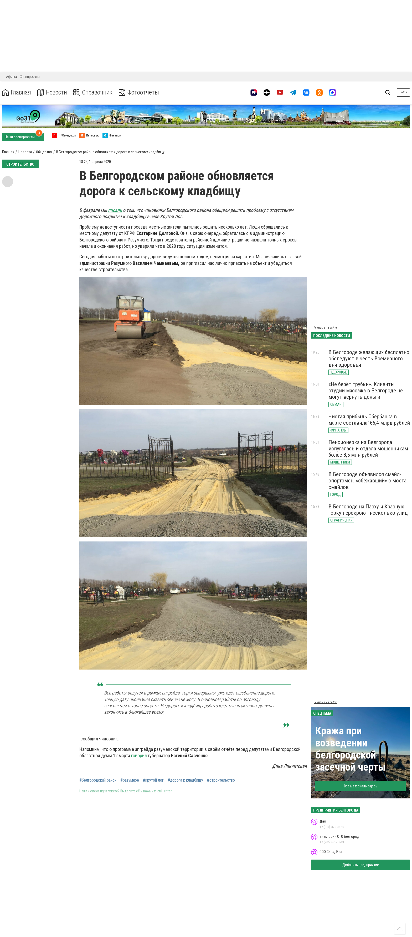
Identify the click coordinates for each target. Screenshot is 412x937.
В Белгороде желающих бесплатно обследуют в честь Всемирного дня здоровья (368, 358)
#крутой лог (153, 780)
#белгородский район (97, 780)
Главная (16, 92)
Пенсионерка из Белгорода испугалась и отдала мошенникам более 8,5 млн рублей (368, 448)
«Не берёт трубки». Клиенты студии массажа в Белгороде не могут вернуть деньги (365, 390)
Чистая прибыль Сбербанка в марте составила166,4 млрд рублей (369, 419)
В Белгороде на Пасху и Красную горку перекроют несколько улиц (368, 509)
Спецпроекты (30, 77)
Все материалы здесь (360, 786)
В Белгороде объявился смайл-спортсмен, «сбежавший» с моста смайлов (367, 480)
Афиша (11, 77)
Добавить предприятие (360, 865)
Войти (403, 92)
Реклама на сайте (325, 327)
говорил (139, 755)
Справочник (92, 92)
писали (115, 210)
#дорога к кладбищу (185, 780)
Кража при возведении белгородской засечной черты (350, 749)
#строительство (221, 780)
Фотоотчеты (139, 92)
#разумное (129, 780)
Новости (52, 92)
